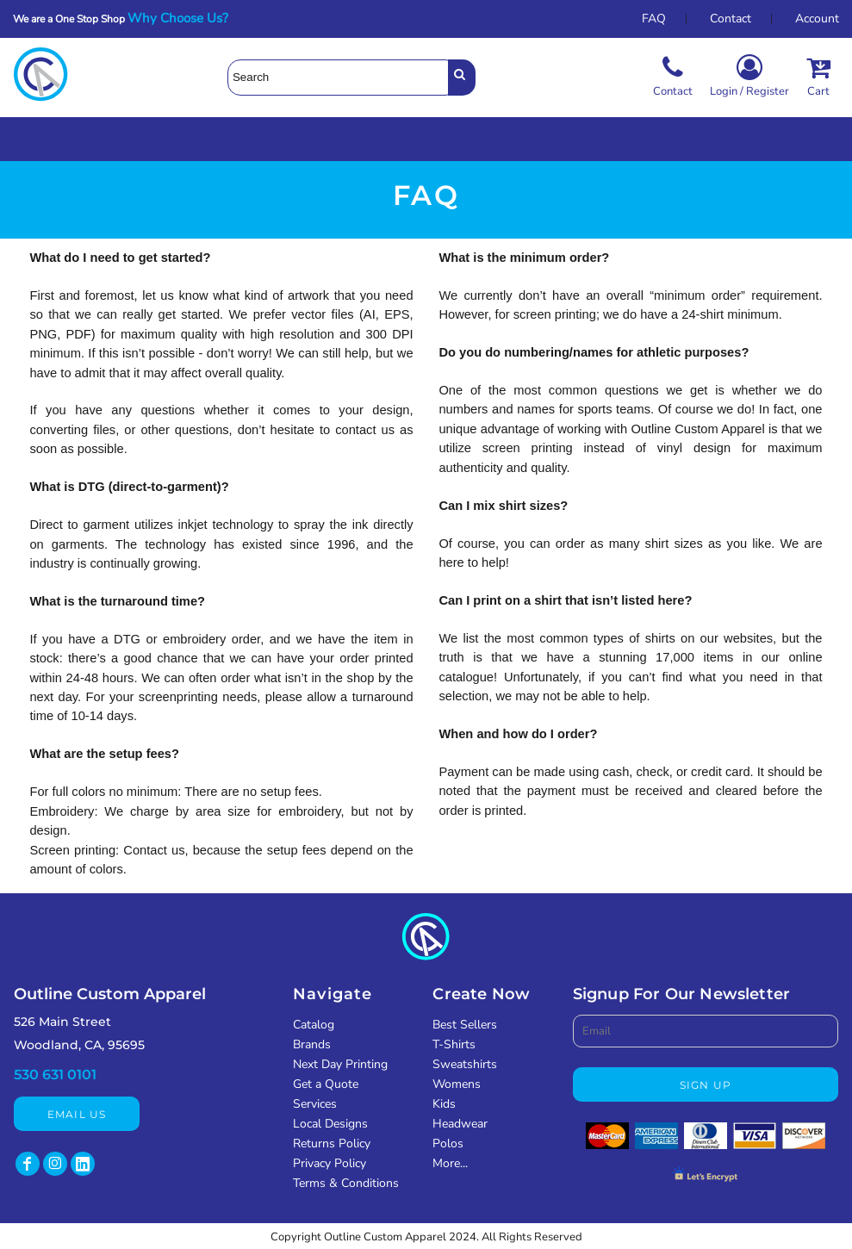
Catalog (313, 1024)
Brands (312, 1044)
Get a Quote (325, 1084)
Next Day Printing (340, 1064)
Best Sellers (464, 1024)
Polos (447, 1143)
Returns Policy (331, 1143)
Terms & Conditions (346, 1183)
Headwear (460, 1123)
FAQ (654, 18)
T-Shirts (454, 1044)
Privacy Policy (329, 1163)
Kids (444, 1104)
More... (450, 1163)
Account (817, 18)
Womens (456, 1084)
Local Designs (330, 1123)
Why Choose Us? (183, 18)
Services (315, 1104)
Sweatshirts (464, 1064)
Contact (730, 18)
